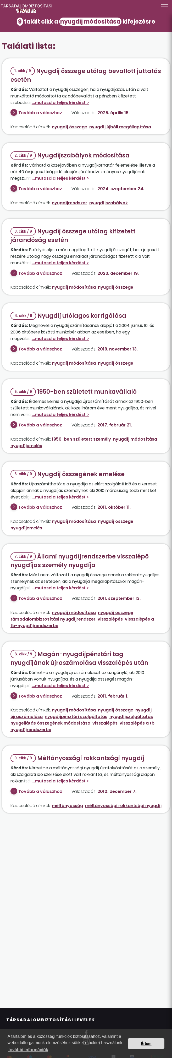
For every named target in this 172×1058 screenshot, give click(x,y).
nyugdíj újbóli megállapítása (120, 127)
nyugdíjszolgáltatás (131, 717)
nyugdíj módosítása (74, 287)
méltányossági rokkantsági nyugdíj (123, 806)
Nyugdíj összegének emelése (67, 474)
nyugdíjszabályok (108, 203)
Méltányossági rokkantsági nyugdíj (77, 758)
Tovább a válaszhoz (40, 113)
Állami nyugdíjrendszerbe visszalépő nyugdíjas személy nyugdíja (79, 560)
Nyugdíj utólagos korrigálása (68, 316)
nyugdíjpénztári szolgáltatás (76, 717)
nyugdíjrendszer (69, 203)
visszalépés (110, 619)
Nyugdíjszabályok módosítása (70, 155)
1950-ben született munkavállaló (73, 392)
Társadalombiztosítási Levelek (50, 1020)
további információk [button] (28, 1050)
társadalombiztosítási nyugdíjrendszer (53, 619)
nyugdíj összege (69, 127)
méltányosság (67, 806)
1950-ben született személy (81, 439)
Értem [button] (146, 1043)
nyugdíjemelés (26, 446)
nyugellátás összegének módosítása (50, 723)
